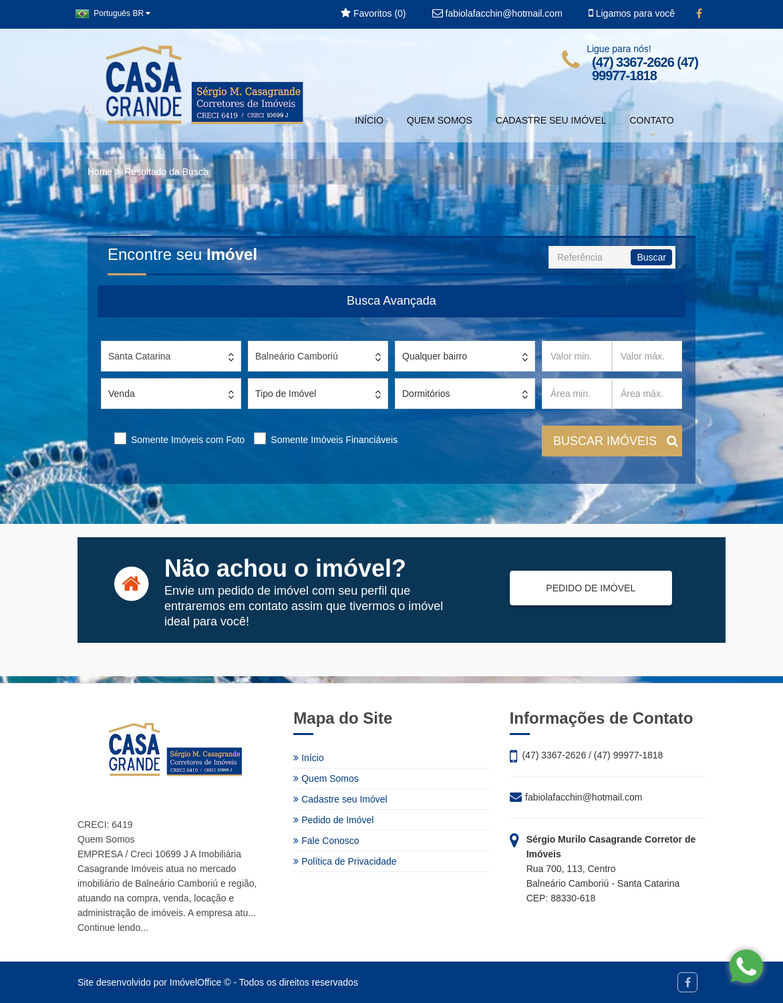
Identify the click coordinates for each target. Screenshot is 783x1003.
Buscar (651, 257)
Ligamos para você (632, 13)
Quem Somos (325, 778)
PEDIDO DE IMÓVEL (584, 588)
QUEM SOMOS (439, 120)
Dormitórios (426, 393)
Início (308, 757)
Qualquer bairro (434, 356)
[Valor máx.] (647, 356)
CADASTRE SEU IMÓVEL (551, 120)
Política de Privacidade (344, 861)
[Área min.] (577, 393)
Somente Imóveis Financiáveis (334, 439)
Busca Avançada (391, 300)
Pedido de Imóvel (333, 820)
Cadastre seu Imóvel (340, 799)
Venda (121, 393)
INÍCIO (369, 120)
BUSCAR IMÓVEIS (615, 441)
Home (100, 171)
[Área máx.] (647, 393)
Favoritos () (373, 13)
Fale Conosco (326, 840)
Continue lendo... (112, 927)
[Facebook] (699, 14)
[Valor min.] (577, 356)
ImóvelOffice (196, 982)
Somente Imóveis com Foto (188, 439)
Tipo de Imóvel (285, 393)
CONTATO (652, 127)
